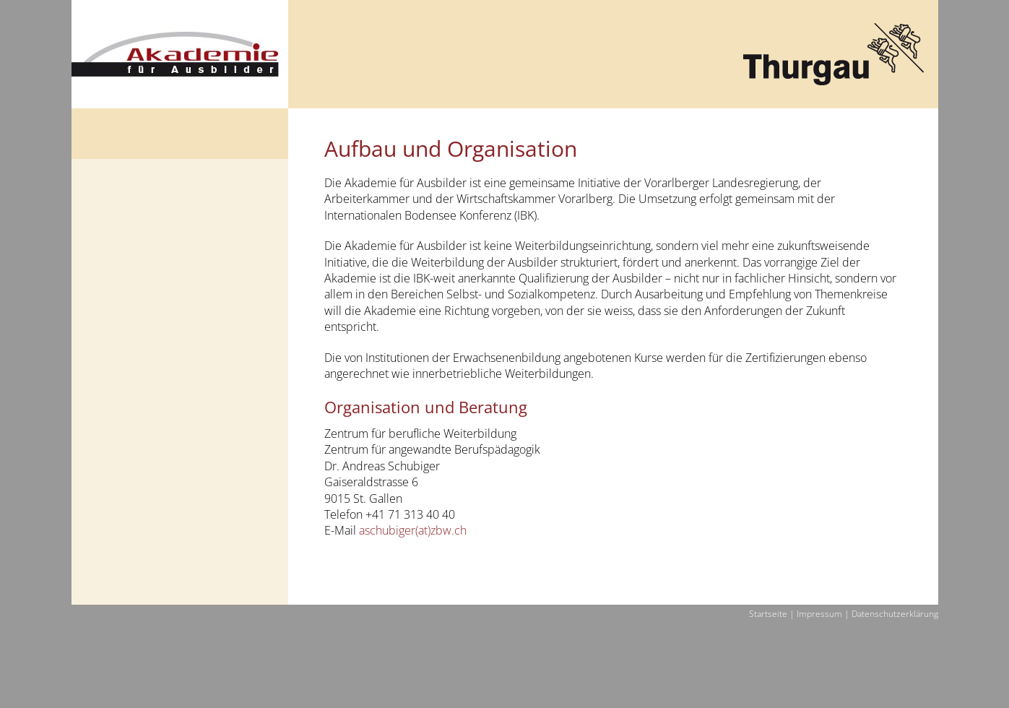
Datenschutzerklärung (895, 614)
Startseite (768, 614)
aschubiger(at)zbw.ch (413, 530)
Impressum (819, 614)
